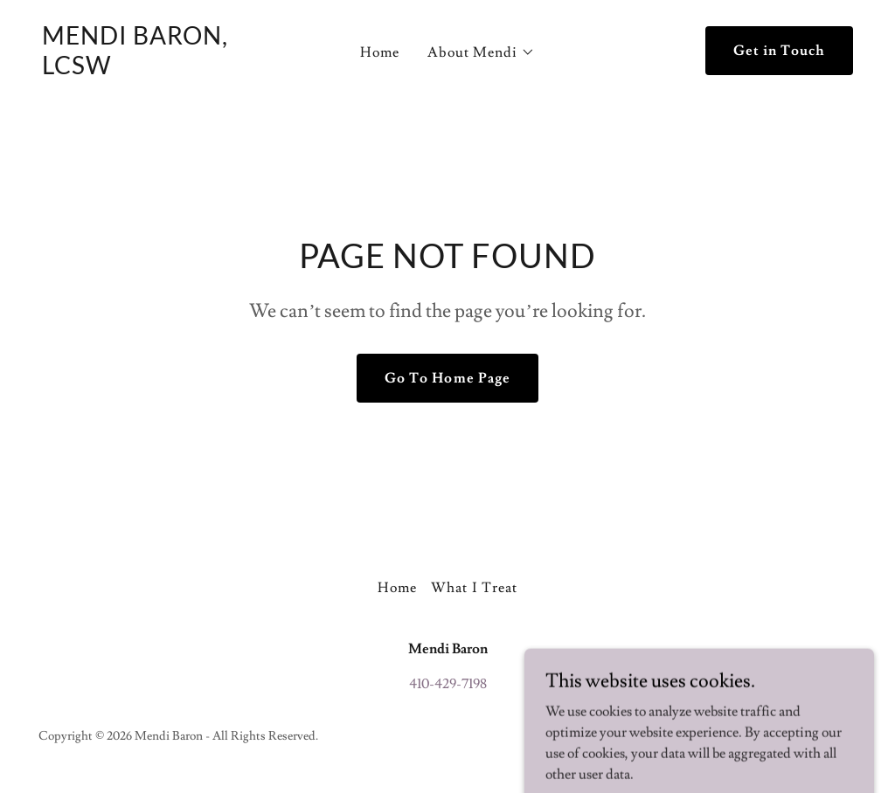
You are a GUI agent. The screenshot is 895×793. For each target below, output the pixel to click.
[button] (480, 52)
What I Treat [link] (474, 587)
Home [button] (397, 587)
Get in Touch (779, 50)
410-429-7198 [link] (448, 684)
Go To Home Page (447, 378)
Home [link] (379, 52)
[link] (147, 70)
